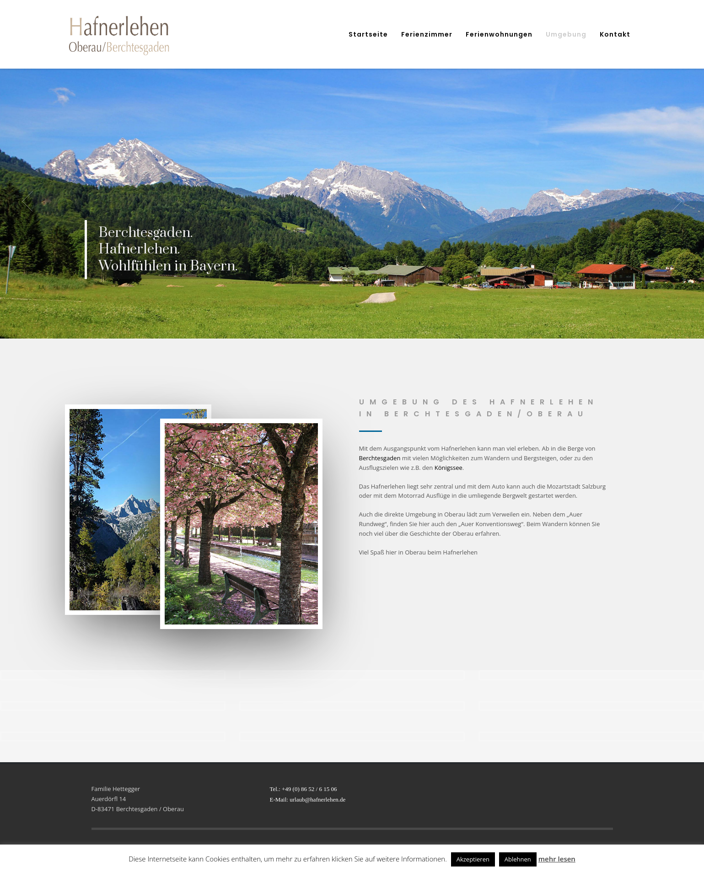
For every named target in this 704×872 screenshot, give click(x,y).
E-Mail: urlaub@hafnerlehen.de (308, 799)
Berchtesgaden (380, 458)
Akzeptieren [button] (473, 859)
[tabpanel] (352, 201)
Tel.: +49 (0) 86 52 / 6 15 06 (303, 789)
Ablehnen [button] (518, 859)
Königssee (448, 467)
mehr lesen (556, 858)
